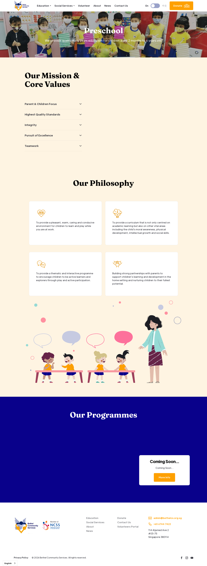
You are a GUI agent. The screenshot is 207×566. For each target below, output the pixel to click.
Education (92, 517)
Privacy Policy (21, 557)
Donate (121, 517)
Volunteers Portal (127, 526)
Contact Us (121, 5)
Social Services (95, 522)
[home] (22, 5)
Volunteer (84, 5)
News (107, 5)
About (97, 5)
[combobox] (10, 563)
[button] (44, 5)
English (8, 563)
